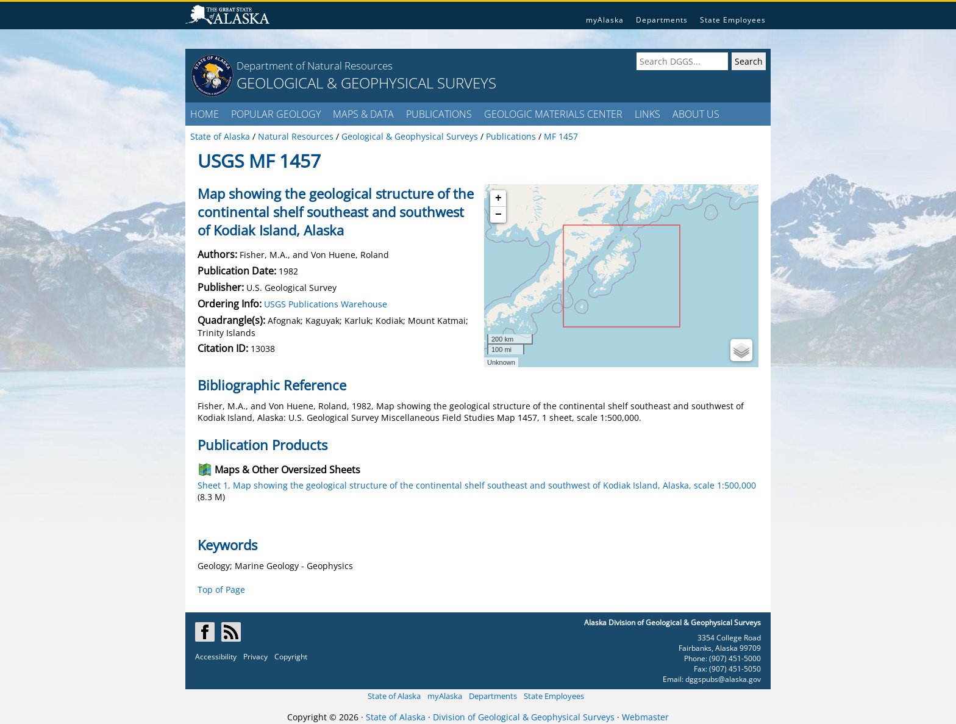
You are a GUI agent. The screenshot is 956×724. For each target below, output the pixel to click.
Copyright (290, 656)
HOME (204, 114)
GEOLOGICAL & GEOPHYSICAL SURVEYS (366, 83)
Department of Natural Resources (315, 66)
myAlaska (605, 20)
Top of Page (221, 589)
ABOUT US (695, 114)
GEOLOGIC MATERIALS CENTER (553, 114)
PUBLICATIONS (439, 114)
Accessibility (216, 656)
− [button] (498, 214)
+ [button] (498, 198)
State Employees (733, 20)
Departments (662, 20)
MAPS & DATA (363, 114)
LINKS (647, 114)
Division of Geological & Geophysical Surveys (524, 717)
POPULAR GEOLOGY (276, 114)
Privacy (255, 656)
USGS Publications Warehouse (325, 304)
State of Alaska (394, 695)
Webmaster (645, 717)
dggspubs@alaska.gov (723, 679)
